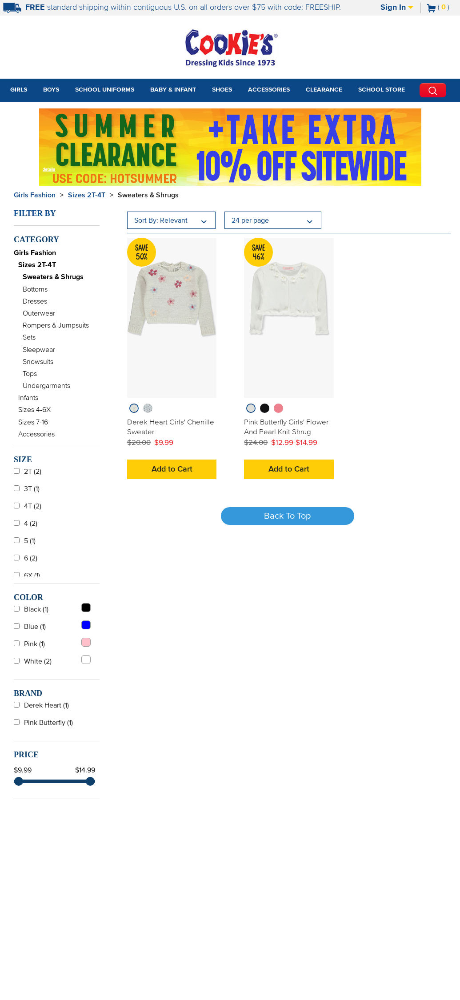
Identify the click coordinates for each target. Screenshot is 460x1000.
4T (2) (27, 506)
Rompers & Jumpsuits (56, 325)
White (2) (52, 660)
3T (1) (27, 488)
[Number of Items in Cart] (438, 7)
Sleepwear (39, 349)
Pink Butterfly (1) (43, 722)
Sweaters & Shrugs (148, 195)
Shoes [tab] (222, 90)
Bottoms (35, 289)
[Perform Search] (433, 90)
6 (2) (25, 558)
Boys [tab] (51, 90)
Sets (29, 337)
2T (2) (27, 471)
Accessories (36, 434)
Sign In (396, 8)
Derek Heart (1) (41, 705)
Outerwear (39, 313)
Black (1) (52, 608)
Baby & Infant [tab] (173, 90)
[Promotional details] (50, 168)
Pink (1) (52, 643)
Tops (30, 373)
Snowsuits (38, 361)
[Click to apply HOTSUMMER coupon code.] (126, 177)
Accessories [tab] (269, 90)
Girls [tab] (18, 90)
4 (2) (25, 523)
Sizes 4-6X (34, 409)
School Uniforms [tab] (104, 90)
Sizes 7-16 (33, 422)
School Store (381, 90)
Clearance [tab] (324, 90)
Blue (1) (52, 625)
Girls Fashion (35, 195)
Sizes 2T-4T (86, 195)
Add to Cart (172, 469)
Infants (28, 397)
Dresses (35, 301)
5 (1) (25, 540)
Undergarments (46, 385)
